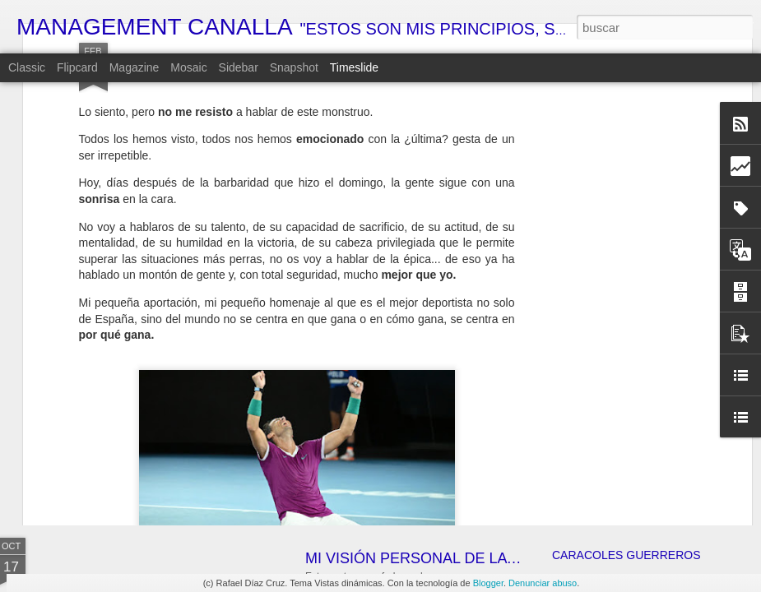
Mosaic (188, 67)
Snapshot (294, 67)
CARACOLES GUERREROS (626, 555)
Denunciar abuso (542, 583)
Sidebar (238, 67)
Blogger (488, 583)
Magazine (134, 67)
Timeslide (354, 67)
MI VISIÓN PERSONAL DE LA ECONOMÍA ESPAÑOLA (489, 558)
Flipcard (77, 67)
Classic (26, 67)
